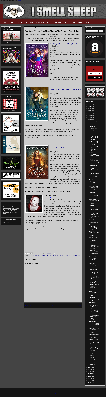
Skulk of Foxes (58, 255)
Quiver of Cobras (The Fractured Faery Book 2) (65, 90)
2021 (89, 113)
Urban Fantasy (77, 255)
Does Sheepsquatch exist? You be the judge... (94, 293)
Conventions (58, 22)
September (92, 128)
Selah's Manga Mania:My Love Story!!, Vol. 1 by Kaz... (94, 161)
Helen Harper (37, 255)
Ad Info (80, 22)
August (91, 130)
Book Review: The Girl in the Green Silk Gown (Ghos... (94, 233)
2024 (89, 106)
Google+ (19, 0)
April (90, 357)
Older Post (78, 305)
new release (43, 255)
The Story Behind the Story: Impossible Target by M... (94, 239)
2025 (89, 104)
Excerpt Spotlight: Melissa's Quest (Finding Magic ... (94, 221)
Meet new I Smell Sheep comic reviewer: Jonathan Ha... (93, 259)
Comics (49, 22)
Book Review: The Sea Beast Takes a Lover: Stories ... (94, 252)
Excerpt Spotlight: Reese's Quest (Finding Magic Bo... (93, 188)
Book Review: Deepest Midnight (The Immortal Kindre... (94, 311)
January (91, 364)
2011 (89, 380)
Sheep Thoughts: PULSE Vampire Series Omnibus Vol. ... (94, 341)
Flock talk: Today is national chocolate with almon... (94, 286)
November (92, 124)
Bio (74, 22)
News (12, 22)
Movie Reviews (40, 22)
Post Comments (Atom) (56, 310)
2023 (89, 108)
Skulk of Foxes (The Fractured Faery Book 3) (64, 148)
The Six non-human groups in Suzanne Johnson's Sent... (94, 182)
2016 (89, 369)
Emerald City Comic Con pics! (94, 281)
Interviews (19, 22)
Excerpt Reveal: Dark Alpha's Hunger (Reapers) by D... (94, 167)
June (90, 353)
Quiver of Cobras (50, 255)
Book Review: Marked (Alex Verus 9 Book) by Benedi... (94, 348)
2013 (89, 376)
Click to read (6, 222)
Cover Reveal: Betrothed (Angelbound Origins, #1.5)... (93, 227)
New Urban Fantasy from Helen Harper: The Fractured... (94, 317)
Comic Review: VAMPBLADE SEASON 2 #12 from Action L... (93, 271)
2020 (89, 115)
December (92, 121)
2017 (89, 367)
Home (5, 22)
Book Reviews (29, 22)
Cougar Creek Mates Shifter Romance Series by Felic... (94, 246)
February (91, 362)
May (90, 355)
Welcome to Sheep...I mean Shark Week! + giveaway (93, 194)
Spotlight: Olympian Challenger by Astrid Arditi (94, 336)
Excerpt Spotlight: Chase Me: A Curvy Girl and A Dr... (94, 148)
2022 (89, 110)
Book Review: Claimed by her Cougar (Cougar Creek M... (94, 155)
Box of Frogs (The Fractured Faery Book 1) (63, 44)
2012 (89, 378)
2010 (89, 383)
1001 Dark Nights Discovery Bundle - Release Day (94, 277)
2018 (89, 119)
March (91, 359)
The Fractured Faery (66, 255)
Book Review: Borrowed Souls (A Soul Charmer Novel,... (94, 265)
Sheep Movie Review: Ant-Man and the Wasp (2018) (94, 304)
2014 (89, 374)
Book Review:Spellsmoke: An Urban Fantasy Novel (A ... (94, 174)
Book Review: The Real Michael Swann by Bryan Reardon (94, 330)
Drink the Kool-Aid (94, 77)
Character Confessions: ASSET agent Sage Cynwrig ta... (93, 208)
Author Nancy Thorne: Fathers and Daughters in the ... (94, 324)
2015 (89, 371)
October (91, 126)
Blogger (56, 393)
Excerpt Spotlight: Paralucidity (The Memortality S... (94, 143)
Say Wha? (66, 22)
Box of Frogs (31, 255)
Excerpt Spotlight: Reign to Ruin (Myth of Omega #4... (94, 215)
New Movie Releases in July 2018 (94, 299)
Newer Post (28, 305)
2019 (89, 117)
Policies (87, 22)
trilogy (72, 255)
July (90, 133)
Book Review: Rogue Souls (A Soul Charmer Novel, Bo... (93, 137)
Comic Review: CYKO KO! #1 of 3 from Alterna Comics (94, 201)
